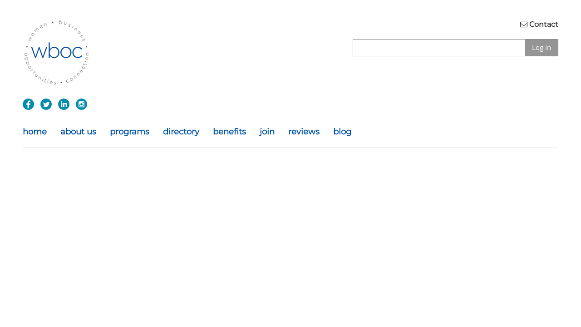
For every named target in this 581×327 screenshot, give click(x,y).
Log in (541, 47)
